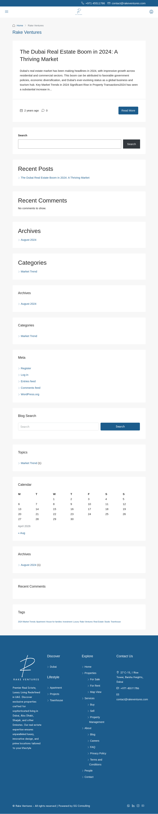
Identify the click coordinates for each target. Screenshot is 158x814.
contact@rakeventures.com (132, 694)
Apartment (56, 687)
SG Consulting (74, 806)
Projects (54, 694)
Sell (92, 711)
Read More (128, 110)
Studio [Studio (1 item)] (107, 622)
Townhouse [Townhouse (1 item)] (116, 622)
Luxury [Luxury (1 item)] (76, 622)
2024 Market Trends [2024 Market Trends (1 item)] (27, 622)
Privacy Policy (98, 753)
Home (20, 25)
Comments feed (30, 387)
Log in (24, 374)
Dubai (53, 666)
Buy (92, 704)
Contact (89, 777)
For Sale (95, 679)
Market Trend (29, 271)
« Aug (21, 533)
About (88, 728)
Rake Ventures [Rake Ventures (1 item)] (86, 622)
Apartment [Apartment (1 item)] (40, 622)
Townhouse (56, 700)
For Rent (95, 685)
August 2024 (28, 239)
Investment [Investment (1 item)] (67, 622)
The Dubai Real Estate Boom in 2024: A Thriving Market (55, 177)
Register (26, 368)
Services (90, 698)
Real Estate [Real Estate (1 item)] (99, 622)
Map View (95, 692)
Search (22, 135)
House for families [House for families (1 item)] (54, 622)
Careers (94, 740)
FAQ (92, 747)
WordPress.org (30, 394)
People (89, 770)
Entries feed (28, 381)
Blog (92, 734)
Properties (90, 673)
